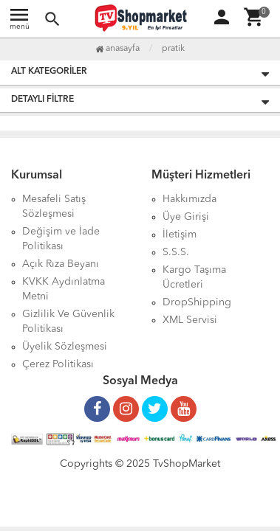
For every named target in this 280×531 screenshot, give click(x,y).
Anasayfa (117, 48)
